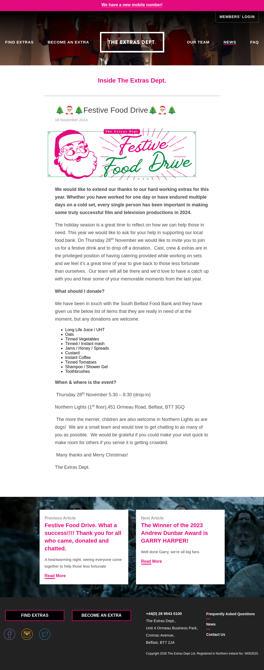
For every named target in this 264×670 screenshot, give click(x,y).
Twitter (44, 634)
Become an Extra (68, 42)
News (230, 42)
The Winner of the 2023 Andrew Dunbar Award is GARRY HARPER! (174, 533)
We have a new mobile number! (132, 5)
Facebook (9, 634)
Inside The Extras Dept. (132, 80)
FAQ (254, 42)
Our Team (198, 42)
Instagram (27, 634)
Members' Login (237, 17)
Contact (215, 634)
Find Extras (19, 42)
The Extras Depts (132, 42)
